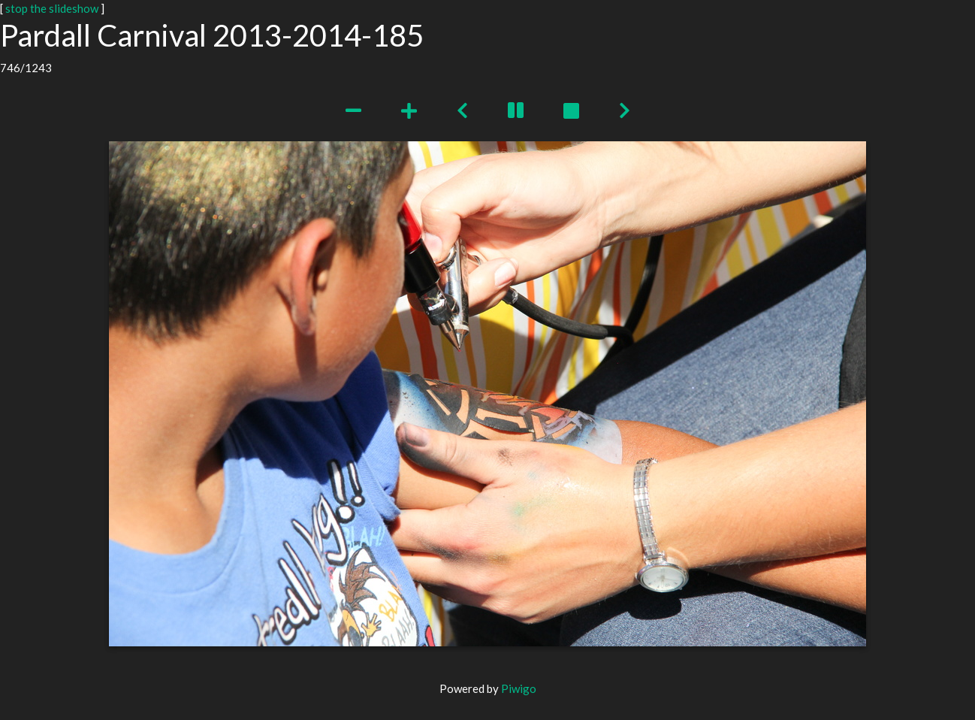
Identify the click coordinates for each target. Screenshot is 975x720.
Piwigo (518, 688)
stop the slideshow (51, 8)
